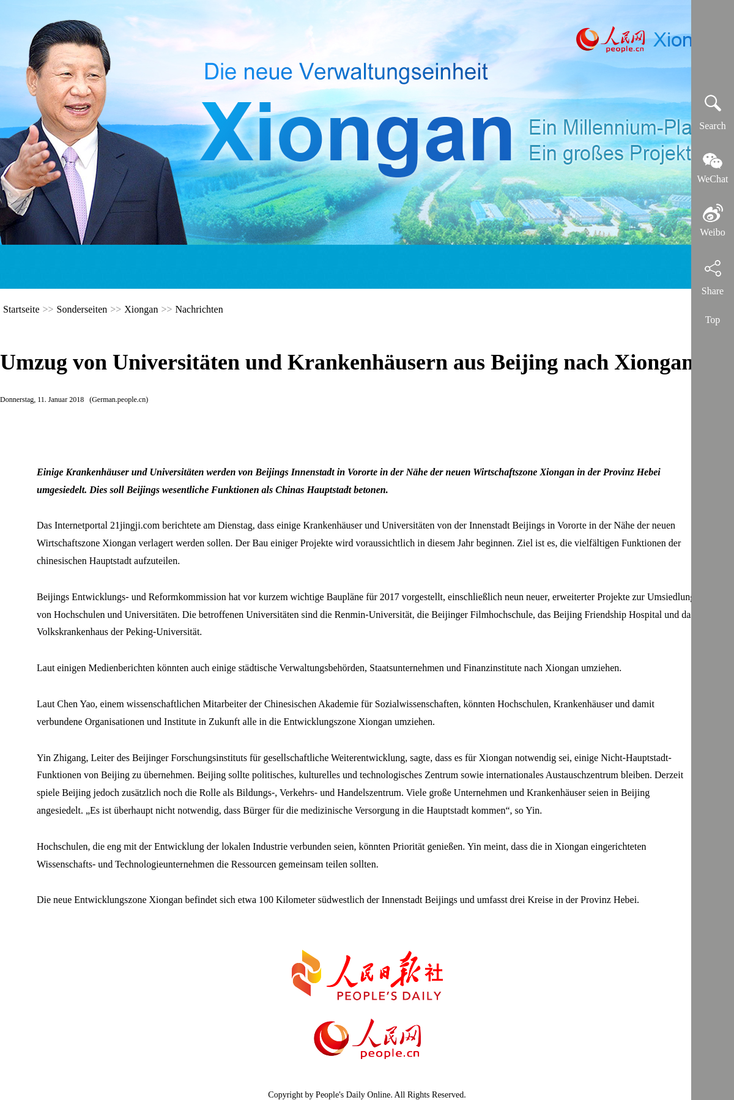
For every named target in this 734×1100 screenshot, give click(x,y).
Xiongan (141, 309)
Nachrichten (199, 309)
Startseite (21, 309)
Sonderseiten (82, 309)
